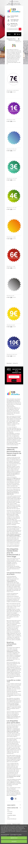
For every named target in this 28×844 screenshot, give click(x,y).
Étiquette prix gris (10, 295)
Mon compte (11, 805)
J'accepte (14, 841)
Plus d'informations (5, 834)
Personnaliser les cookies (16, 834)
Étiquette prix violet (11, 119)
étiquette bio (10, 596)
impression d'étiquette (12, 487)
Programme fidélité (11, 815)
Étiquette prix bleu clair (12, 148)
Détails (8, 64)
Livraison (9, 823)
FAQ (8, 817)
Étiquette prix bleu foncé (12, 354)
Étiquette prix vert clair (11, 207)
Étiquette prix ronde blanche (13, 90)
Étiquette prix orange (11, 236)
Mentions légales (16, 823)
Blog (8, 809)
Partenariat (9, 811)
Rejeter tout (14, 838)
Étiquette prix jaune (11, 325)
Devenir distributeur (11, 818)
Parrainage (9, 813)
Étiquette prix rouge (11, 266)
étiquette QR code (16, 605)
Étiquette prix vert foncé (12, 178)
